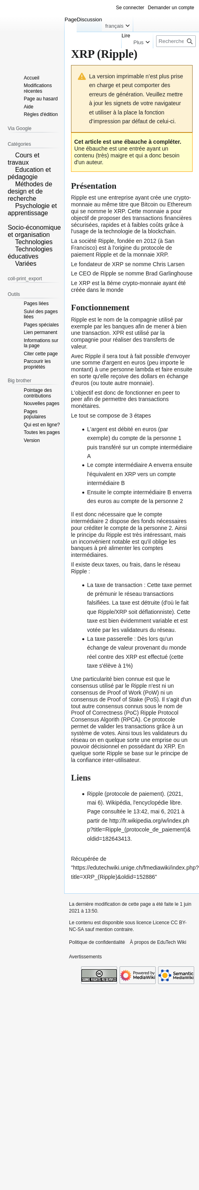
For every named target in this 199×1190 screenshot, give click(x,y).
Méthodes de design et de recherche (30, 191)
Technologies (34, 241)
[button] (10, 154)
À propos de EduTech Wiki (158, 942)
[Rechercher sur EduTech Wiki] (176, 41)
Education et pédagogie (29, 173)
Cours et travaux (23, 159)
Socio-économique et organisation (34, 231)
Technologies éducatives (30, 253)
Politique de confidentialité (97, 942)
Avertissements (85, 957)
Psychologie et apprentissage (32, 209)
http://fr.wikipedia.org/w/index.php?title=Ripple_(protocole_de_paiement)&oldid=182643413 (139, 829)
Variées (26, 263)
